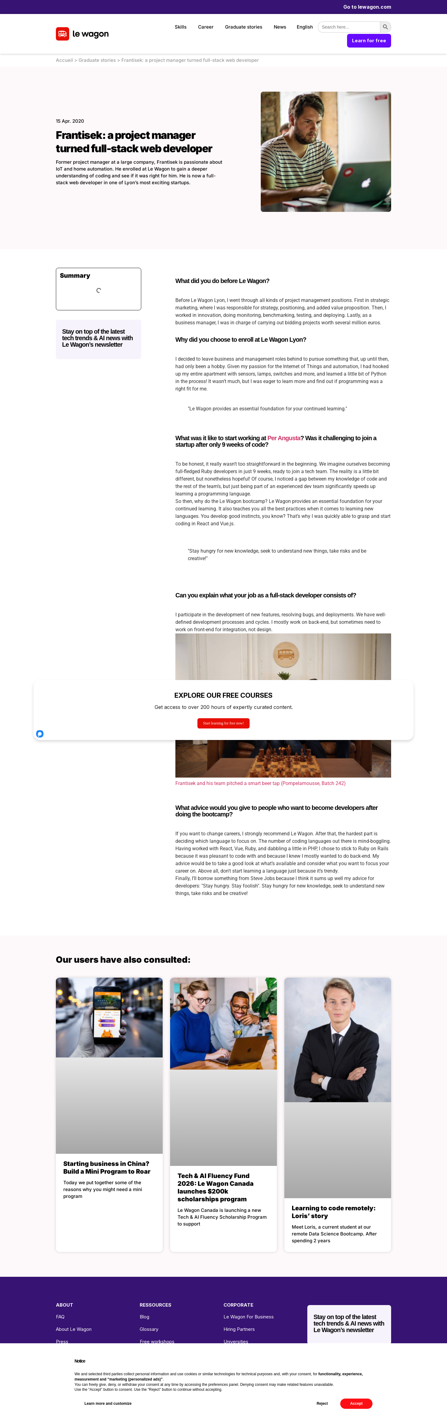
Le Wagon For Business (249, 1317)
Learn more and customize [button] (108, 1403)
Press (62, 1342)
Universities (236, 1342)
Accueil (64, 60)
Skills (181, 27)
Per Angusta (283, 438)
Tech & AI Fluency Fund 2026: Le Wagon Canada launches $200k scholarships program (216, 1187)
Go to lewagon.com (367, 7)
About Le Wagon (74, 1329)
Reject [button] (322, 1403)
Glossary (149, 1329)
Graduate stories (243, 27)
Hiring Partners (239, 1329)
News (280, 27)
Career (206, 27)
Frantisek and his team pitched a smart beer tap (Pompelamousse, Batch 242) (260, 783)
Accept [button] (356, 1403)
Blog (144, 1317)
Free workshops (157, 1342)
